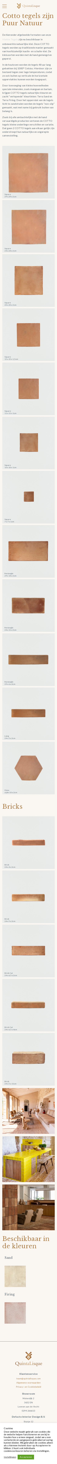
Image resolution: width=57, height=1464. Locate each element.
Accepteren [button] (26, 1457)
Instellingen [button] (10, 1457)
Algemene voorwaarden (28, 1382)
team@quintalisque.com (28, 1378)
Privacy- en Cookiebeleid (28, 1386)
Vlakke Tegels (10, 39)
